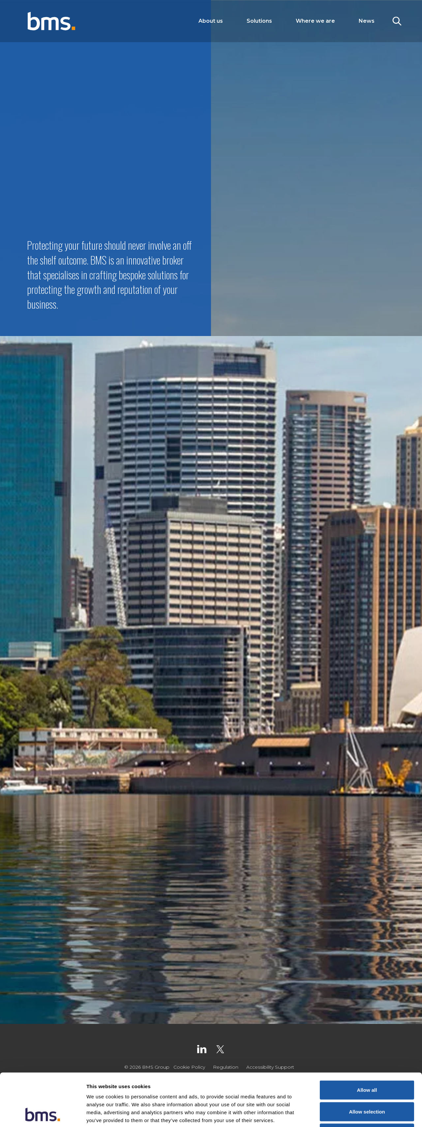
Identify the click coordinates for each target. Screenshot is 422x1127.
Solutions (259, 21)
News (367, 21)
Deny (367, 1083)
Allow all (367, 1040)
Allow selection (367, 1062)
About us (210, 21)
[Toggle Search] (397, 21)
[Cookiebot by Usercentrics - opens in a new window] (43, 1114)
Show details (346, 1114)
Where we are (315, 21)
